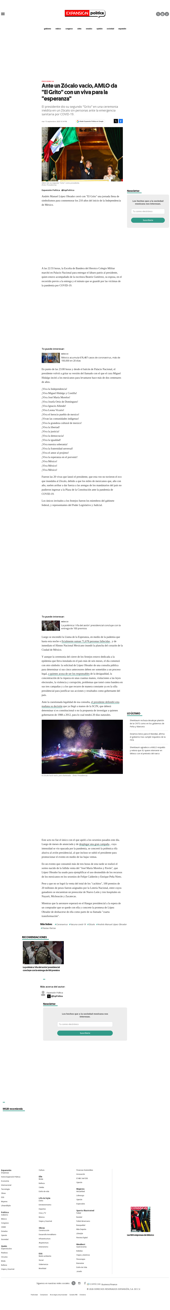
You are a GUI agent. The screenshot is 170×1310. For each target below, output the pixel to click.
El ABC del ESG (82, 1178)
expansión (122, 28)
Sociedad (110, 28)
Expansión (6, 1170)
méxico (58, 28)
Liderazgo (80, 1196)
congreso (69, 28)
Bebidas (79, 1251)
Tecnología (5, 1189)
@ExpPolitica (67, 190)
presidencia (48, 81)
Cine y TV (42, 1213)
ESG (2, 1197)
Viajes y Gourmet (7, 1269)
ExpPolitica (73, 1283)
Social (41, 1260)
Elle (40, 1176)
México (65, 354)
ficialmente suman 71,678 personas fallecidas (86, 641)
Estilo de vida (44, 1191)
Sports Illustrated (85, 1210)
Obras (3, 1193)
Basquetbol (80, 1225)
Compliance (44, 1295)
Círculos (4, 1257)
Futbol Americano (83, 1221)
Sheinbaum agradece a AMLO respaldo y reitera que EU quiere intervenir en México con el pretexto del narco (147, 750)
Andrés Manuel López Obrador (112, 924)
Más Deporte (81, 1229)
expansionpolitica (79, 1283)
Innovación (80, 1174)
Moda (3, 1261)
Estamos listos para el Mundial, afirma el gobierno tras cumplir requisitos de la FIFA (148, 737)
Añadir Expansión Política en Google (91, 121)
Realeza (4, 1253)
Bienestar (80, 1263)
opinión (99, 28)
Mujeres (4, 1202)
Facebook (167, 14)
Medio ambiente (45, 1256)
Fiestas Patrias (49, 928)
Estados (4, 1231)
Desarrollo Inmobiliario (47, 1235)
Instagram (162, 14)
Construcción (44, 1230)
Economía (5, 1181)
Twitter (158, 14)
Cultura (41, 1170)
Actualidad (80, 1191)
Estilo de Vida (81, 1267)
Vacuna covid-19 (78, 924)
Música (41, 1217)
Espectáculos (6, 1249)
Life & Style (44, 1198)
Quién (4, 1246)
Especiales (80, 1204)
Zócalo (92, 924)
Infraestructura (44, 1239)
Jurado (79, 1271)
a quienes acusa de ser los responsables (69, 673)
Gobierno (4, 1215)
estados (89, 28)
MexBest (80, 1244)
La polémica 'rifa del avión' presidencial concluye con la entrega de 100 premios (83, 969)
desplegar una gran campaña (94, 844)
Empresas (5, 1173)
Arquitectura (43, 1243)
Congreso (5, 1223)
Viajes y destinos (83, 1255)
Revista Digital (82, 1238)
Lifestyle (79, 1234)
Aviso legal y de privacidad (58, 1295)
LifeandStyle (6, 1206)
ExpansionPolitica (85, 1283)
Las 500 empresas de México (140, 1234)
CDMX (79, 28)
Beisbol (79, 1217)
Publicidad (34, 1295)
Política (5, 1212)
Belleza (4, 1265)
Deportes (42, 1209)
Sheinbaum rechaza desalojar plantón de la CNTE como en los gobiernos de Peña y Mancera (147, 723)
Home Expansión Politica (10, 1177)
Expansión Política (55, 992)
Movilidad (42, 1268)
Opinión (4, 1235)
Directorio (83, 1295)
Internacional (6, 1185)
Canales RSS (73, 1295)
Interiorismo (43, 1247)
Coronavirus (62, 924)
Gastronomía (81, 1247)
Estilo (41, 1201)
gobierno (47, 28)
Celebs (41, 1187)
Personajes (80, 1259)
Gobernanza (43, 1264)
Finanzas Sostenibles (84, 1170)
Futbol (78, 1213)
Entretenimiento (45, 1205)
